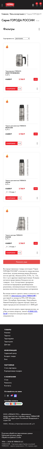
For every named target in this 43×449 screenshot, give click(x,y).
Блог (6, 359)
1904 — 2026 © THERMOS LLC (12, 442)
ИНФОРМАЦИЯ (10, 350)
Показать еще (21, 262)
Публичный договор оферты (12, 435)
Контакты (7, 386)
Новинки (7, 333)
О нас (6, 380)
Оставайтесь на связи (13, 391)
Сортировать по (8, 38)
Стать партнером (10, 368)
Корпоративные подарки (13, 371)
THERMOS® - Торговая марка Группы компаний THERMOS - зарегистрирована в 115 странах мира (19, 445)
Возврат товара (10, 356)
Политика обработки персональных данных (17, 433)
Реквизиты (8, 383)
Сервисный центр (10, 353)
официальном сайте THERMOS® (23, 296)
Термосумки (8, 342)
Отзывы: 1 (12, 192)
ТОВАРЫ (7, 330)
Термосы (7, 336)
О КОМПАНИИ (10, 377)
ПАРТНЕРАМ (9, 365)
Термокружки (9, 339)
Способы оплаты (11, 401)
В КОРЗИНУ (12, 89)
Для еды (7, 345)
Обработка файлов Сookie (11, 437)
